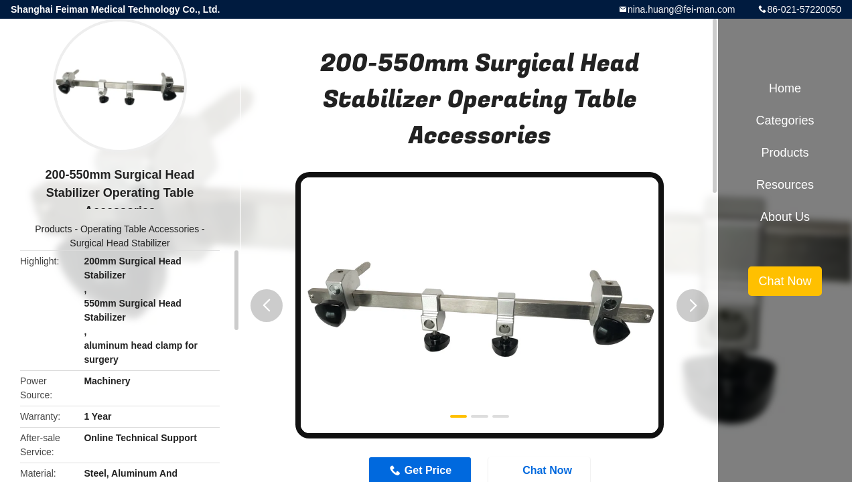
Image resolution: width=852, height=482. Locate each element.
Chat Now (784, 281)
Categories (785, 120)
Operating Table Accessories (139, 229)
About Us (785, 217)
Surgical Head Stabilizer (119, 243)
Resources (785, 184)
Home (785, 88)
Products (53, 229)
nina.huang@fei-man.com (681, 9)
